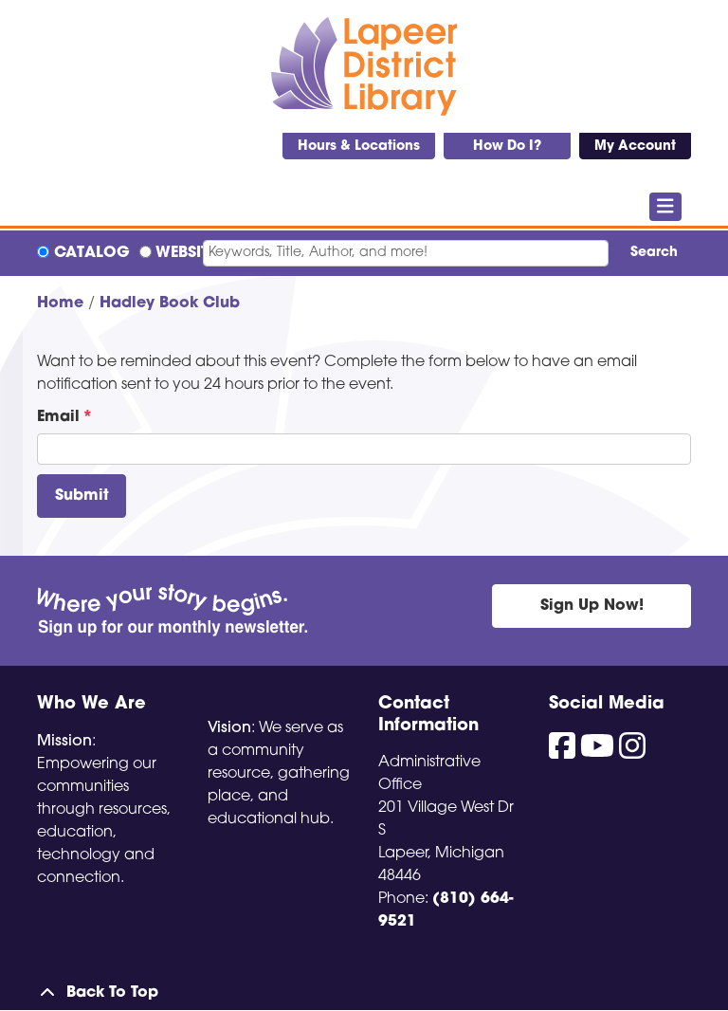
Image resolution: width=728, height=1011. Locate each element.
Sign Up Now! (592, 606)
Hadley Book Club (170, 303)
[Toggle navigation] (665, 207)
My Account (635, 146)
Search (654, 253)
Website (185, 253)
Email (58, 417)
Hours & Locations (359, 146)
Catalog (92, 253)
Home (60, 303)
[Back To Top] (364, 993)
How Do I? (507, 146)
